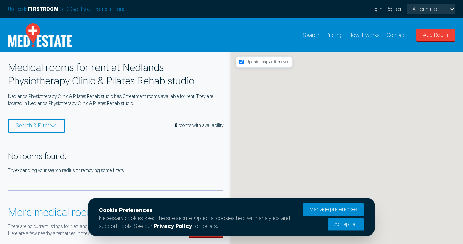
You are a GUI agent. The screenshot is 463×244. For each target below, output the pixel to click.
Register (394, 9)
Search (311, 35)
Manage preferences (333, 209)
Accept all (345, 224)
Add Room (435, 35)
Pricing (333, 35)
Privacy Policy (173, 226)
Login (376, 9)
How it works (364, 35)
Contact (396, 35)
